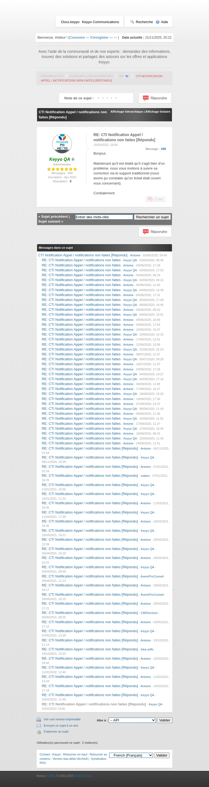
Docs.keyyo (70, 22)
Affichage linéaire (157, 111)
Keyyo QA (130, 260)
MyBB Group (83, 775)
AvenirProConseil (152, 576)
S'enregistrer (99, 37)
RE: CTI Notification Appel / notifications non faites (81, 260)
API (121, 76)
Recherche (141, 22)
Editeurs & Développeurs (91, 76)
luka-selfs (147, 649)
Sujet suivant (49, 221)
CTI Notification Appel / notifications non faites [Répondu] (82, 255)
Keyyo (56, 754)
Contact (44, 754)
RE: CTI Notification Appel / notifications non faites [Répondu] (90, 448)
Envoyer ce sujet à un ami (61, 725)
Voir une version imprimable (62, 719)
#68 (163, 148)
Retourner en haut (75, 754)
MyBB (51, 775)
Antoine (135, 255)
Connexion (77, 37)
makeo (145, 475)
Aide (161, 22)
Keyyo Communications (100, 22)
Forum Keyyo (52, 76)
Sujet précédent (54, 216)
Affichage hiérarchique (126, 111)
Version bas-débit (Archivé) (71, 758)
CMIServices (149, 612)
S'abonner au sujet (56, 731)
